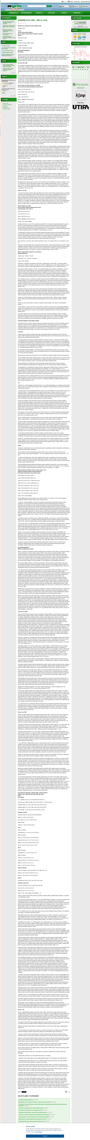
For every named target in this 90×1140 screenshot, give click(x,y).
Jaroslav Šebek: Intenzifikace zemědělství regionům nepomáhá (8, 22)
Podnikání (76, 13)
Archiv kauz (13, 72)
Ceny (63, 6)
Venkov (64, 13)
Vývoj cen (75, 43)
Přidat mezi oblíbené (7, 104)
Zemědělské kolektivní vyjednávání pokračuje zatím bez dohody (9, 37)
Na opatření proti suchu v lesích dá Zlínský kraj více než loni (31, 1121)
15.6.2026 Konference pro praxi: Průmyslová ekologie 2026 (7, 55)
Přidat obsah (86, 6)
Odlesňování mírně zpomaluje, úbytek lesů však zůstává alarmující (33, 1112)
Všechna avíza (13, 57)
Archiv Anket (13, 95)
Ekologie (51, 13)
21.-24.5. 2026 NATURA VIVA (7, 50)
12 (76, 74)
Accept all (45, 1136)
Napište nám (5, 103)
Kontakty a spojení (7, 108)
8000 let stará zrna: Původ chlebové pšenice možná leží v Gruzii (32, 1119)
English (71, 1)
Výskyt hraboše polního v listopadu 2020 (8, 34)
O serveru (5, 106)
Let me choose (38, 1132)
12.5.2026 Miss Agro (5, 45)
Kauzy (4, 61)
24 (87, 76)
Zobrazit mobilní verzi (85, 1)
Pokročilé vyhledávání (48, 9)
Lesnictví (39, 13)
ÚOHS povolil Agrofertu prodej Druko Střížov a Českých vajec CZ (9, 26)
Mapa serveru (75, 6)
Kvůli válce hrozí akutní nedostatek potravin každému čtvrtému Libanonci (34, 1114)
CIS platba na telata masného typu (26, 1099)
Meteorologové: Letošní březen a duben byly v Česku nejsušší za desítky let (35, 1102)
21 (80, 76)
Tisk (69, 1091)
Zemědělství (13, 13)
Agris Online (82, 22)
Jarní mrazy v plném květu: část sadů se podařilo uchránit (31, 1107)
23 (85, 76)
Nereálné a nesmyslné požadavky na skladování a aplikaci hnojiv (8, 30)
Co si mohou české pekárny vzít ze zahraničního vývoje (30, 1110)
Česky (65, 1)
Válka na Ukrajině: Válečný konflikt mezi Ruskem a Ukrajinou (8, 69)
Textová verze (77, 1)
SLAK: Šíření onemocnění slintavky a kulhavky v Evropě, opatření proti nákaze (9, 65)
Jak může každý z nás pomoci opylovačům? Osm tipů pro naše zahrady (34, 1116)
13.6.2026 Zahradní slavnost (7, 52)
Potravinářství (26, 13)
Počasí (74, 30)
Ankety (4, 76)
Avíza (4, 42)
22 (83, 76)
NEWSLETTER (80, 87)
